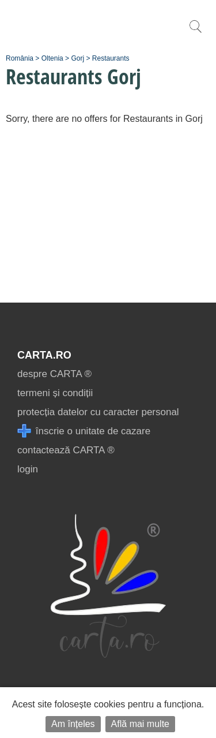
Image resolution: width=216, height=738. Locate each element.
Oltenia (52, 58)
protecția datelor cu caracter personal (98, 412)
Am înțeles (73, 724)
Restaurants (111, 58)
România (19, 58)
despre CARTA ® (54, 373)
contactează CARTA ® (66, 450)
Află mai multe (140, 724)
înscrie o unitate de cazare (83, 431)
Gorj (77, 58)
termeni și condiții (55, 392)
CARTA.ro (44, 355)
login (27, 469)
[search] (195, 33)
